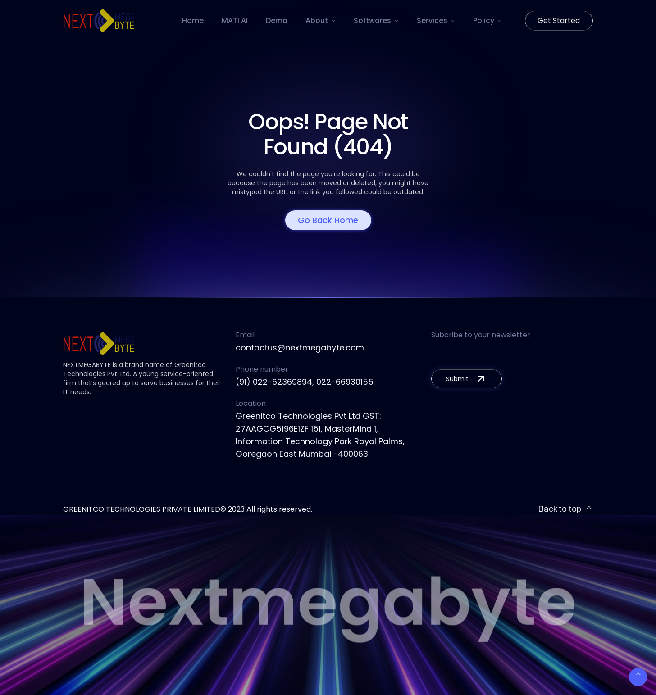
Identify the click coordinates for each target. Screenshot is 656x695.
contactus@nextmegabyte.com (300, 347)
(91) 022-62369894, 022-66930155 (305, 381)
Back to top (565, 509)
